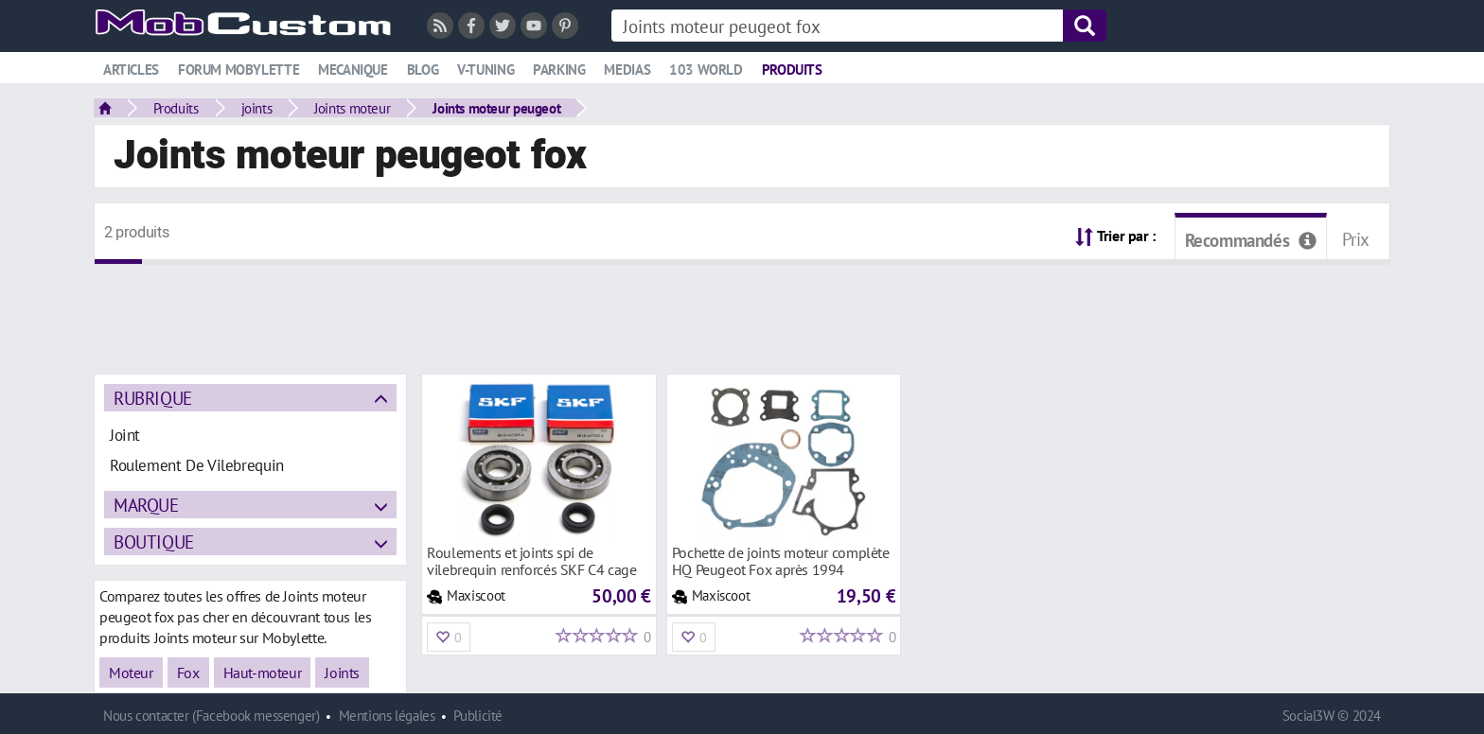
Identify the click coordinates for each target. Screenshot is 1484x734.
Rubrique (153, 398)
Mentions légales (387, 715)
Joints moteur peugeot (496, 107)
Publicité (478, 715)
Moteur (131, 672)
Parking (559, 69)
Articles (131, 69)
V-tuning (485, 69)
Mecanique (353, 69)
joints (257, 107)
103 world (706, 69)
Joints (342, 672)
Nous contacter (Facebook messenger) (211, 715)
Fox (188, 672)
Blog (422, 69)
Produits (792, 69)
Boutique (154, 541)
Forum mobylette (238, 69)
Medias (627, 69)
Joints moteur (352, 107)
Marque (146, 504)
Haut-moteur (262, 672)
